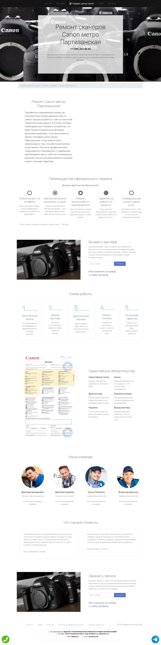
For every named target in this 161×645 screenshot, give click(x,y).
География (60, 3)
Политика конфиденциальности (71, 625)
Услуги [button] (48, 3)
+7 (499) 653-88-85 (80, 49)
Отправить (119, 264)
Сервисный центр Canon (30, 86)
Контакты (112, 3)
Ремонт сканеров (50, 86)
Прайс (101, 3)
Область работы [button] (95, 625)
